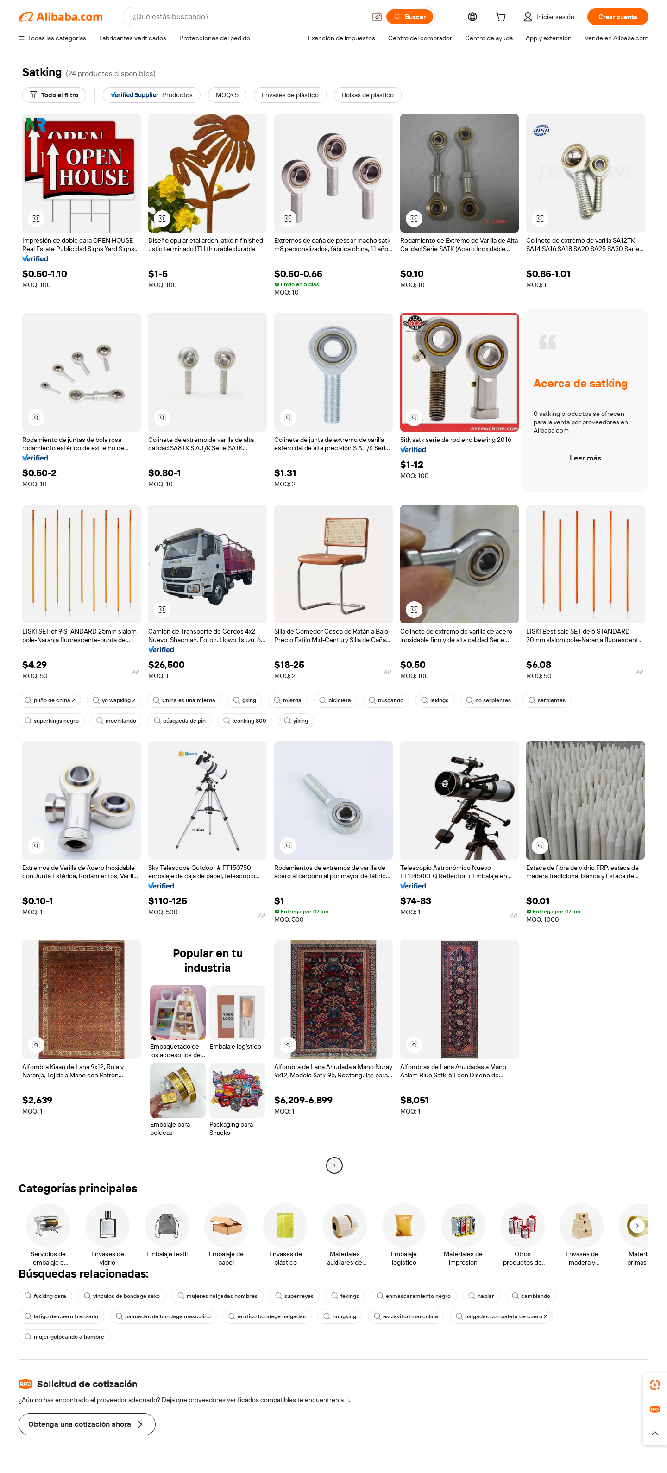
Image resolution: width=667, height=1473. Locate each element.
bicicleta (335, 700)
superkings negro (52, 720)
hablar (481, 1296)
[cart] (503, 18)
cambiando (531, 1296)
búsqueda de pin (180, 720)
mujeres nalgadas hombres (217, 1296)
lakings (434, 700)
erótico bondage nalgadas (267, 1316)
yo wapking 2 (114, 700)
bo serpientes (488, 700)
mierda (288, 700)
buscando (386, 700)
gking (244, 700)
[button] (377, 16)
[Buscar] (409, 16)
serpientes (547, 700)
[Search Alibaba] (248, 17)
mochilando (116, 720)
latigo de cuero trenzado (61, 1316)
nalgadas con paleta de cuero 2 (501, 1316)
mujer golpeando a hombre (64, 1337)
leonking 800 (244, 720)
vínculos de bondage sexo (122, 1296)
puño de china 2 (50, 700)
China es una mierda (184, 700)
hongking (339, 1316)
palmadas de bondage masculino (163, 1316)
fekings (345, 1296)
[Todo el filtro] (54, 95)
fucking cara (45, 1296)
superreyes (294, 1296)
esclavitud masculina (406, 1316)
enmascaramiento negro (414, 1296)
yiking (296, 720)
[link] (655, 1385)
